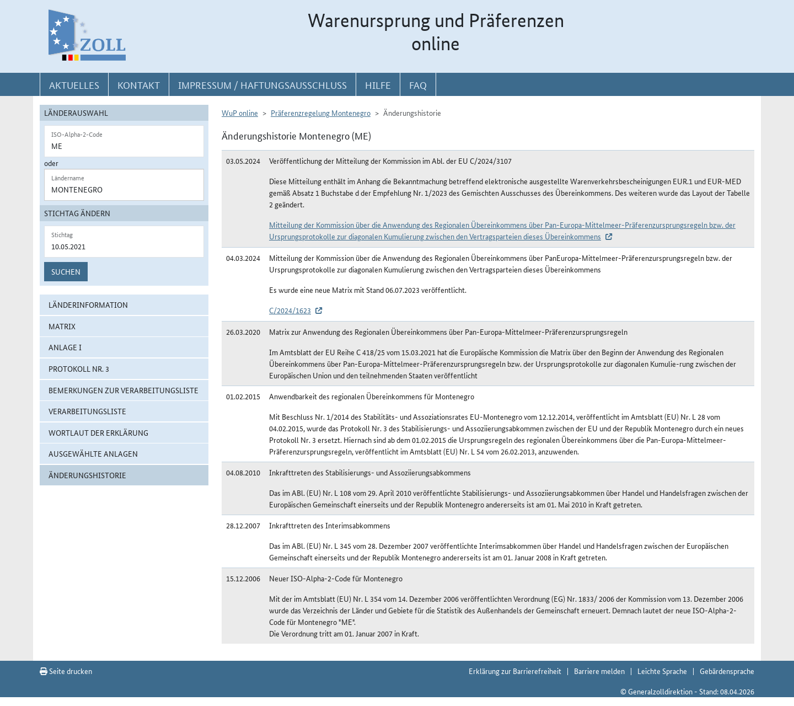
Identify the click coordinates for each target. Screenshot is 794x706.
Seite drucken (66, 670)
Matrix (62, 325)
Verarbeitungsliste (87, 410)
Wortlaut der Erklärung (98, 432)
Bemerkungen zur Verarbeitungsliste (123, 389)
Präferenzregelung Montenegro (321, 112)
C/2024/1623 (290, 309)
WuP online (240, 112)
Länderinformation (88, 304)
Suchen (66, 271)
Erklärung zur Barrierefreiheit (515, 670)
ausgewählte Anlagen (93, 453)
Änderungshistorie (87, 474)
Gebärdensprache (727, 670)
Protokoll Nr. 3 (79, 368)
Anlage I (65, 346)
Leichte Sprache (662, 670)
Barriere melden (599, 670)
